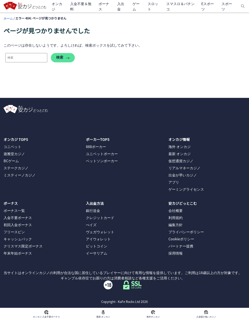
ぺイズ (91, 224)
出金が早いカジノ (182, 175)
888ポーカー (96, 146)
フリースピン (14, 231)
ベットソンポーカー (102, 160)
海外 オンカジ (179, 146)
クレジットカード (100, 217)
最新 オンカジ (103, 314)
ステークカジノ (16, 167)
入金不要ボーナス (18, 217)
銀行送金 (93, 210)
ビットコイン (96, 246)
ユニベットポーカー (102, 153)
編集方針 (175, 224)
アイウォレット (98, 238)
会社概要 (175, 210)
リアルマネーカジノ (184, 167)
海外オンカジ (153, 314)
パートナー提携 (180, 246)
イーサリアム (96, 253)
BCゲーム (11, 160)
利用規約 (175, 217)
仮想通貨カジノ (180, 160)
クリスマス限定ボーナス (23, 246)
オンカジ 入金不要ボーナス (46, 314)
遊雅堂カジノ (14, 153)
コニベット (12, 146)
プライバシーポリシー (186, 231)
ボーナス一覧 (14, 210)
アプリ (173, 182)
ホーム (8, 18)
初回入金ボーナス (18, 224)
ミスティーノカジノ (20, 175)
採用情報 (175, 253)
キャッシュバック (18, 238)
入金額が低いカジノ (206, 314)
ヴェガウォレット (100, 231)
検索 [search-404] (62, 57)
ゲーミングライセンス (186, 189)
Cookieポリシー (181, 238)
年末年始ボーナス (18, 253)
